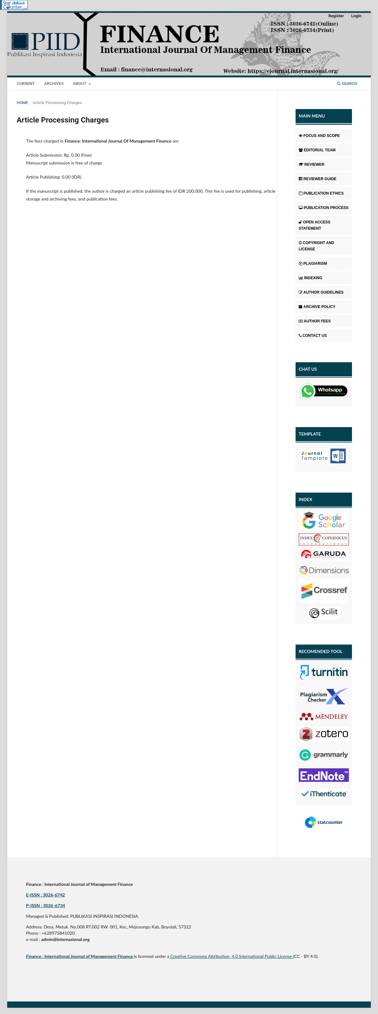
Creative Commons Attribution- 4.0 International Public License (231, 956)
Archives (54, 83)
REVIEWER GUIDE (317, 179)
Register (336, 15)
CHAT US (308, 369)
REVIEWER (311, 164)
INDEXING (310, 278)
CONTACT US (313, 335)
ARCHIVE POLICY (317, 307)
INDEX (305, 499)
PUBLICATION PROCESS (324, 208)
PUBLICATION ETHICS (321, 193)
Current (26, 83)
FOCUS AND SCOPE (319, 135)
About (80, 83)
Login (356, 15)
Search (347, 83)
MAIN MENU (312, 115)
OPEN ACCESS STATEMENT (314, 225)
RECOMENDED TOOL (321, 651)
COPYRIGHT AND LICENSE (316, 246)
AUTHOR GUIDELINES (321, 292)
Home (22, 102)
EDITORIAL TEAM (317, 150)
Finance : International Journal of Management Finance (79, 956)
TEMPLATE (310, 433)
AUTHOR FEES (315, 321)
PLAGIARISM (313, 263)
